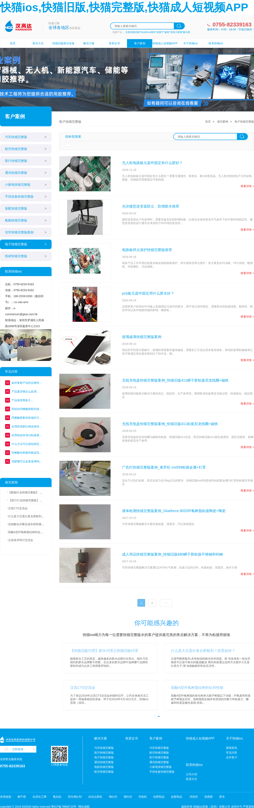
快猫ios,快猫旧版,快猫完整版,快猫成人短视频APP (124, 7)
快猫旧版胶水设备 (63, 43)
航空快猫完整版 (16, 149)
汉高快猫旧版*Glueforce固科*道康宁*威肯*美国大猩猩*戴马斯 (157, 32)
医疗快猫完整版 (16, 160)
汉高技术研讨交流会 (20, 540)
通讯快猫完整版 (16, 172)
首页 (12, 43)
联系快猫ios (216, 43)
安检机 (143, 796)
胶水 (222, 796)
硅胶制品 (159, 796)
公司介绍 (191, 774)
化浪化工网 (39, 796)
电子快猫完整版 (16, 244)
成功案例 (222, 121)
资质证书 (114, 43)
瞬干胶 (22, 796)
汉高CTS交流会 (18, 508)
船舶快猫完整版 (16, 220)
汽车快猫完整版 (16, 137)
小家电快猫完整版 (17, 184)
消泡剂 (193, 796)
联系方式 (191, 779)
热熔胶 (208, 796)
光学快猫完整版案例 (19, 232)
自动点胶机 (95, 796)
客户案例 (139, 43)
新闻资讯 (231, 747)
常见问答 (231, 752)
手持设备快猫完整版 (19, 196)
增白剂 (113, 796)
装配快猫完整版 (16, 208)
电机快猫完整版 (104, 766)
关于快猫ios (190, 43)
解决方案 (88, 43)
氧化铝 (57, 796)
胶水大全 (38, 43)
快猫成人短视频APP (164, 43)
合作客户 (231, 757)
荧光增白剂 (75, 796)
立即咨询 (17, 749)
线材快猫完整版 (16, 256)
